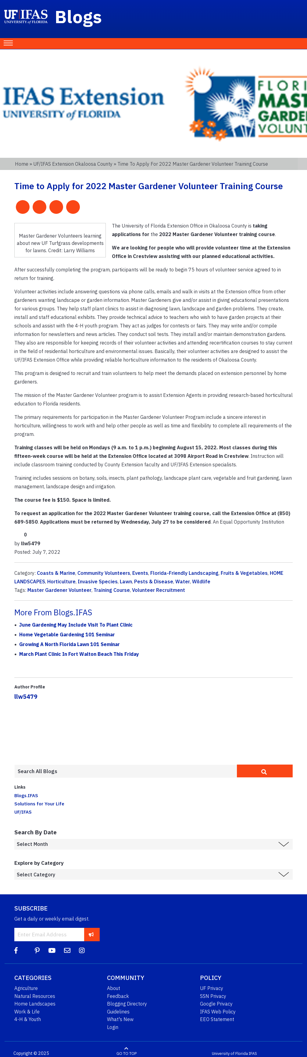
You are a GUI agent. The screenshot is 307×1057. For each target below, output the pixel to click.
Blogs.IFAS (26, 795)
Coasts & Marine (56, 573)
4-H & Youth (27, 1019)
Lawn (126, 581)
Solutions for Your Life (39, 804)
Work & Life (27, 1012)
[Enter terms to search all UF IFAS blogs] (125, 771)
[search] (265, 771)
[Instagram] (82, 950)
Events (140, 573)
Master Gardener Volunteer (59, 590)
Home (21, 164)
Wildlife (201, 581)
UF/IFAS (23, 812)
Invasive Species (98, 581)
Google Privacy (216, 1004)
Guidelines (118, 1012)
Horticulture (61, 581)
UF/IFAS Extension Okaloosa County (72, 164)
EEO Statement (217, 1019)
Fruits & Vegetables (244, 573)
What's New (120, 1019)
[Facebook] (16, 950)
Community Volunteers (103, 573)
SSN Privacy (213, 996)
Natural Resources (34, 996)
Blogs (78, 16)
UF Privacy (211, 988)
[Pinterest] (37, 950)
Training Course (112, 590)
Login (112, 1027)
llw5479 (25, 696)
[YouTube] (51, 950)
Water (182, 581)
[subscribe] (91, 934)
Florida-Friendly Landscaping (184, 573)
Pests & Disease (153, 581)
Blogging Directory (127, 1004)
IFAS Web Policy (218, 1012)
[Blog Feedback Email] (67, 950)
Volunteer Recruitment (158, 590)
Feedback (118, 996)
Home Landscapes (34, 1004)
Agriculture (26, 988)
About (113, 988)
